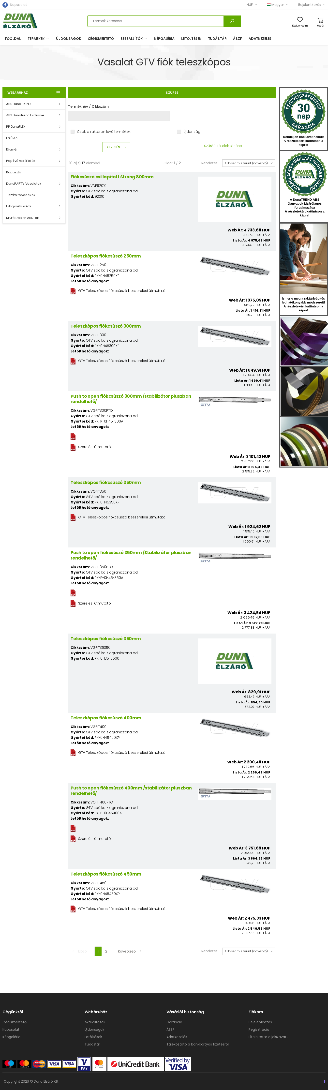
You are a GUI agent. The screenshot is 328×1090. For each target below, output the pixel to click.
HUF (250, 4)
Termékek (36, 38)
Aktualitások (95, 1022)
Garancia (174, 1022)
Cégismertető (101, 38)
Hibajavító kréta (18, 206)
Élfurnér (12, 149)
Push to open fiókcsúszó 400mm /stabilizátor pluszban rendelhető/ (131, 790)
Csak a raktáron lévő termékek (104, 131)
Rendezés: (209, 163)
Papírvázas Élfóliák (20, 160)
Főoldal (13, 38)
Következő (130, 951)
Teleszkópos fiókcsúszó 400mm (106, 718)
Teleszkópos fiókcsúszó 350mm (106, 482)
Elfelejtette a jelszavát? (268, 1036)
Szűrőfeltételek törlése (223, 145)
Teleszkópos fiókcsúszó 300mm (106, 326)
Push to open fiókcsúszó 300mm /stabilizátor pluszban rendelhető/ (131, 399)
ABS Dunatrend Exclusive (25, 115)
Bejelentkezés (309, 4)
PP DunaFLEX (15, 126)
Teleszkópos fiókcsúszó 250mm (106, 256)
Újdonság (191, 131)
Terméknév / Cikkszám (88, 106)
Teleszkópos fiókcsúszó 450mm (106, 874)
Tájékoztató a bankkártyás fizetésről (197, 1044)
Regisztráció (259, 1029)
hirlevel (303, 259)
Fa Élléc (11, 138)
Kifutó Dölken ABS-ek (22, 217)
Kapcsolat (18, 4)
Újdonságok (68, 38)
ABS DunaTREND (18, 104)
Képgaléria (164, 38)
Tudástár (217, 38)
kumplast (304, 174)
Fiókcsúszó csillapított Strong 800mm (112, 177)
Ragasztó (13, 172)
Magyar (275, 4)
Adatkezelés (260, 38)
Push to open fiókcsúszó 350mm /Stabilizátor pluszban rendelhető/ (131, 555)
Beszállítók (131, 38)
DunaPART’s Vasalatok (23, 183)
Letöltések (191, 38)
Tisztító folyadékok (20, 195)
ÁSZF (237, 38)
